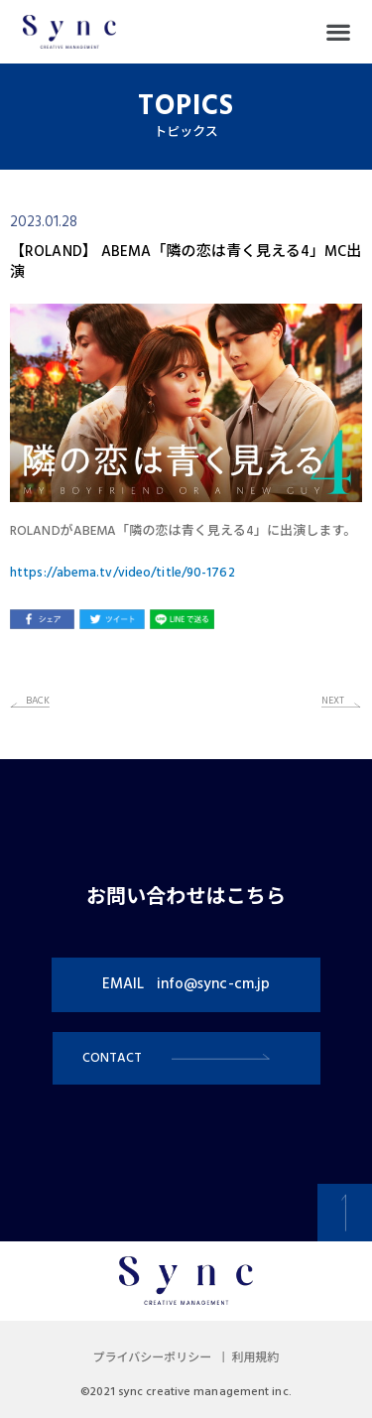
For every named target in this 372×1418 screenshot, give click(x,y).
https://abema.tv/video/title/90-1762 (122, 573)
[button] (337, 32)
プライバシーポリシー (152, 1358)
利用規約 (255, 1358)
